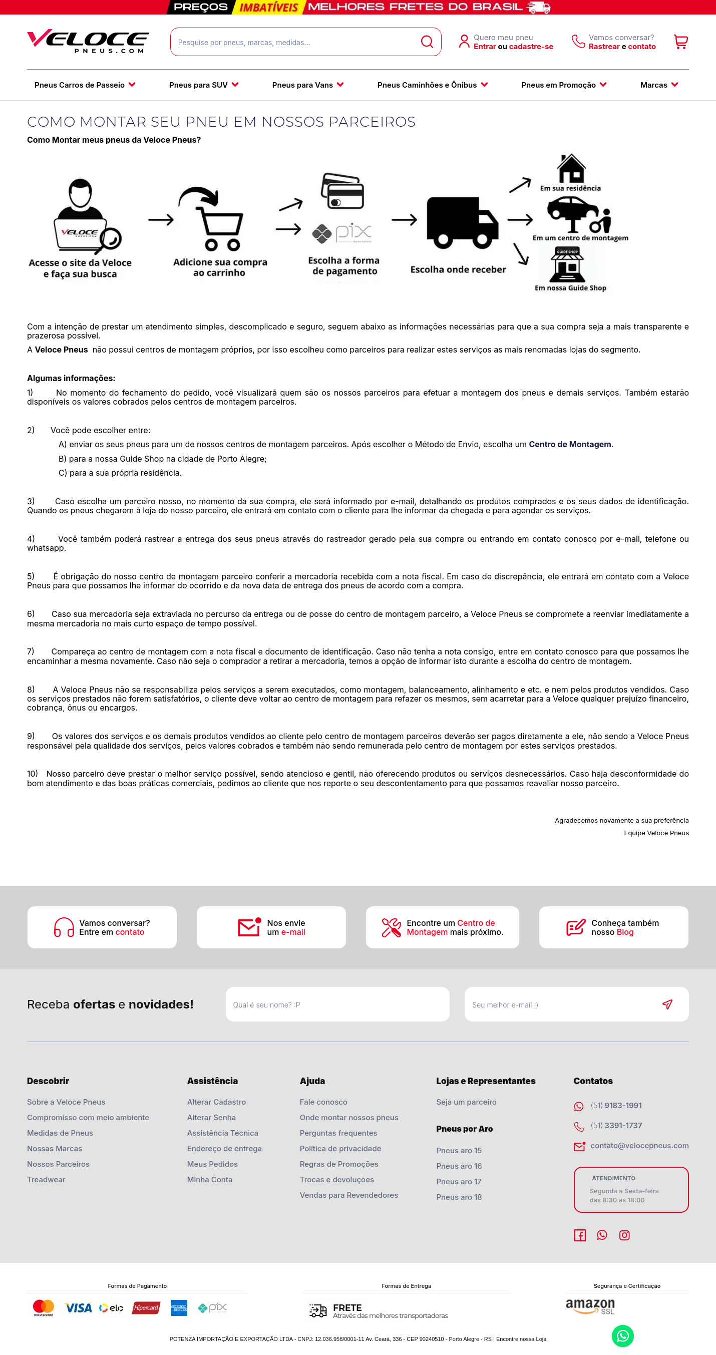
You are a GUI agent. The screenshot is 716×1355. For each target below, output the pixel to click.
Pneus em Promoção (558, 85)
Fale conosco (323, 1102)
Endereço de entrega (224, 1148)
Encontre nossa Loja (521, 1339)
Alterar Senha (211, 1117)
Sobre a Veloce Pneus (66, 1102)
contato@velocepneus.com (640, 1145)
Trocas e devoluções (337, 1179)
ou (503, 46)
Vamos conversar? (114, 922)
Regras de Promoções (339, 1164)
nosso (612, 931)
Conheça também (626, 922)
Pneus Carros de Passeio (80, 85)
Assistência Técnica (223, 1133)
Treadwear (46, 1179)
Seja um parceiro (466, 1102)
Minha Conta (210, 1179)
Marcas (653, 85)
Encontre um (451, 922)
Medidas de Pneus (60, 1133)
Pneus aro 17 (458, 1181)
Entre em (111, 931)
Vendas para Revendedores (349, 1195)
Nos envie (286, 922)
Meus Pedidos (212, 1164)
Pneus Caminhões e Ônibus (427, 85)
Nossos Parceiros (58, 1164)
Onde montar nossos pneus (349, 1117)
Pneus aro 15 (459, 1150)
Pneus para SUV (198, 85)
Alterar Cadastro (216, 1102)
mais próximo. (455, 931)
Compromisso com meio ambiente (88, 1117)
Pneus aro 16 (459, 1166)
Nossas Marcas (54, 1148)
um (286, 931)
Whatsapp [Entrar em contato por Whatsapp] (623, 1336)
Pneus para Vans (302, 85)
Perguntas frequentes (339, 1133)
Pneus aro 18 (459, 1197)
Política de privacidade (341, 1148)
